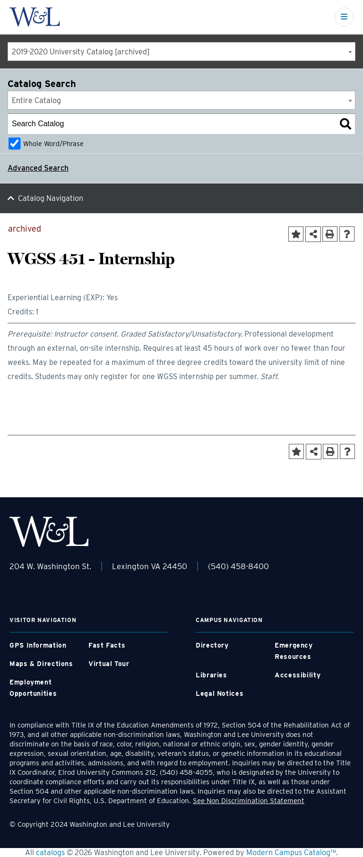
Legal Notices (219, 693)
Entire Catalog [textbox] (36, 100)
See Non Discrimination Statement (248, 800)
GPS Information (37, 645)
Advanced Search (38, 168)
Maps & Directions (41, 663)
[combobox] (181, 51)
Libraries (211, 675)
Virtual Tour (109, 663)
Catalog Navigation (50, 198)
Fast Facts (106, 645)
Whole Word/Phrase (53, 143)
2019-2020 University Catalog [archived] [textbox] (81, 51)
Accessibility (297, 675)
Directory (212, 645)
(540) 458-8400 (238, 566)
